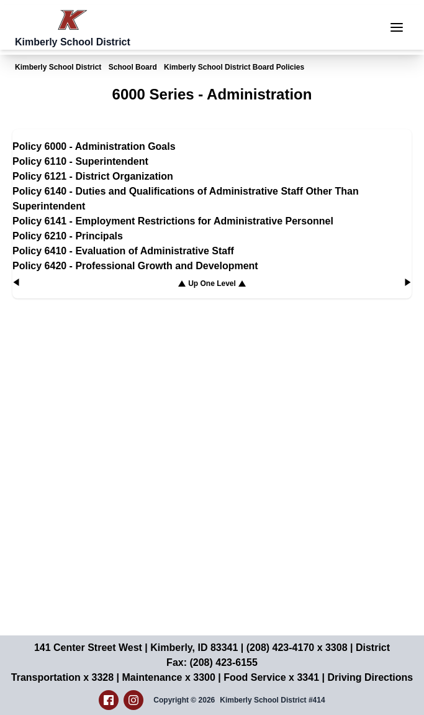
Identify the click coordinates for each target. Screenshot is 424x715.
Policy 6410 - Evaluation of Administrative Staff (123, 251)
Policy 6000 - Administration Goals (94, 146)
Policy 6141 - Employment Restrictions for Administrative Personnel (172, 221)
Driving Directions (370, 677)
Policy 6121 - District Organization (92, 176)
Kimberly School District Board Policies (234, 67)
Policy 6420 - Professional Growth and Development (135, 266)
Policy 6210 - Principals (67, 236)
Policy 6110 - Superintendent (80, 161)
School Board (133, 67)
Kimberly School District (58, 67)
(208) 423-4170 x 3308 (297, 647)
